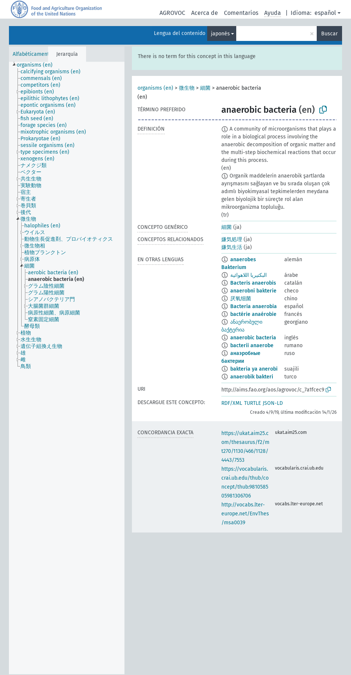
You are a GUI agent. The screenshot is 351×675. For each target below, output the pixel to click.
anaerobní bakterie (253, 291)
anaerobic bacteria (253, 338)
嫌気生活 (231, 247)
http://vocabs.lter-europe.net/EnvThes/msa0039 (245, 514)
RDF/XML (231, 403)
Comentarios (241, 12)
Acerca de (204, 12)
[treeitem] (37, 65)
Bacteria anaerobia (253, 306)
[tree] (66, 368)
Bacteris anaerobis (253, 283)
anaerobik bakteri (251, 377)
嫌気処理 (231, 239)
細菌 (205, 88)
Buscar (329, 34)
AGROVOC (172, 12)
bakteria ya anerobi (254, 369)
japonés (220, 34)
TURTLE (252, 403)
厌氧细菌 (240, 298)
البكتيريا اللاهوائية (248, 275)
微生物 (187, 88)
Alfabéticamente (32, 54)
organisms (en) (155, 88)
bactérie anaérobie (253, 314)
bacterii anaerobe (251, 345)
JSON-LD (273, 403)
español (325, 12)
